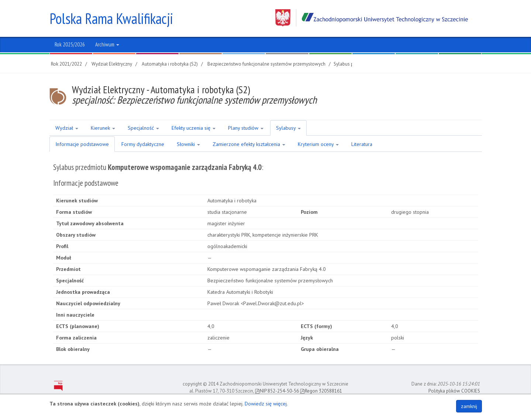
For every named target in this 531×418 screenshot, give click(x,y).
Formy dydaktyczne (142, 144)
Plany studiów (245, 128)
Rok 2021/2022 (66, 64)
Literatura (361, 144)
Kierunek (103, 128)
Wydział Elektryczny (112, 64)
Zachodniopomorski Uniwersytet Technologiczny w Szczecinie (371, 18)
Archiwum (107, 44)
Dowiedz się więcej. (266, 403)
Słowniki (188, 144)
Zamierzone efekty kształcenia (249, 144)
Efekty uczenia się (193, 128)
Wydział (66, 128)
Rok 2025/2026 (70, 44)
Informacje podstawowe (82, 144)
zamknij (469, 406)
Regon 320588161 (321, 391)
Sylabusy (288, 128)
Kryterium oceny (318, 144)
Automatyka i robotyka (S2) (170, 64)
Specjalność (143, 128)
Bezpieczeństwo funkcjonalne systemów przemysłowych (266, 64)
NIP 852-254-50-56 (277, 391)
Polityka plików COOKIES (454, 391)
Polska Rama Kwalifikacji (111, 18)
